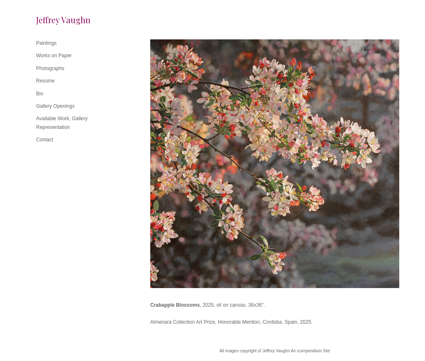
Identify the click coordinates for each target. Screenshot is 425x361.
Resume (45, 81)
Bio (39, 94)
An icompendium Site (310, 351)
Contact (44, 140)
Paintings (46, 43)
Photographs (50, 68)
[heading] (57, 20)
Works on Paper (54, 55)
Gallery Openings (55, 106)
